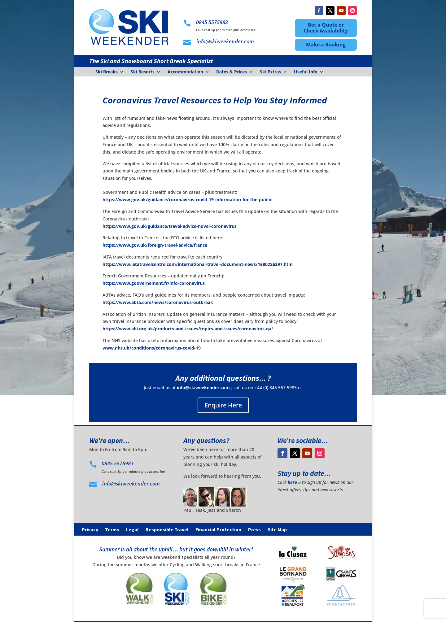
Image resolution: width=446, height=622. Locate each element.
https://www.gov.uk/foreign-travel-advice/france (155, 245)
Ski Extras (270, 72)
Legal (132, 530)
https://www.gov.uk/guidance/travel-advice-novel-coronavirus (170, 226)
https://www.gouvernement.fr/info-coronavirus (154, 283)
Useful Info (305, 72)
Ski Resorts (143, 72)
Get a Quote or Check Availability (326, 27)
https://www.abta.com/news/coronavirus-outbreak (158, 302)
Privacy (90, 530)
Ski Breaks (106, 72)
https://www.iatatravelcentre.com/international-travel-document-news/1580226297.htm (198, 264)
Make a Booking (326, 44)
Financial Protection (218, 530)
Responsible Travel (167, 530)
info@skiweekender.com (203, 387)
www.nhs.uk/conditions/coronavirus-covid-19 (152, 348)
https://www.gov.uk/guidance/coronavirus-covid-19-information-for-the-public (187, 199)
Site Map (277, 530)
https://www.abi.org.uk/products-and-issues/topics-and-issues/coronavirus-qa (187, 329)
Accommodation (185, 72)
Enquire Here (223, 405)
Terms (112, 530)
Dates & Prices (231, 72)
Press (254, 530)
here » (294, 482)
